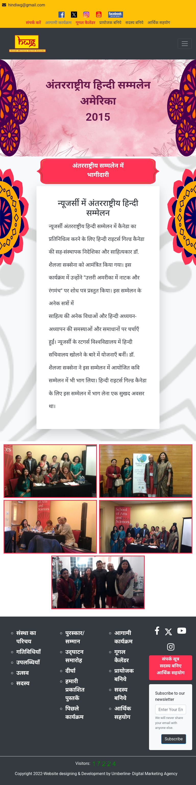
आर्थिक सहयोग (159, 22)
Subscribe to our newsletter (170, 696)
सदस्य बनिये (134, 22)
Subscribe (174, 739)
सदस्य (23, 683)
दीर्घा (70, 671)
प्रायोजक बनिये (110, 22)
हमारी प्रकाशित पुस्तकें (74, 689)
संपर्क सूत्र (170, 658)
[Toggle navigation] (185, 44)
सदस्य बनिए (170, 665)
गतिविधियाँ (28, 652)
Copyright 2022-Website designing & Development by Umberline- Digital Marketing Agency (96, 773)
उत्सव (22, 673)
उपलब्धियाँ (28, 662)
